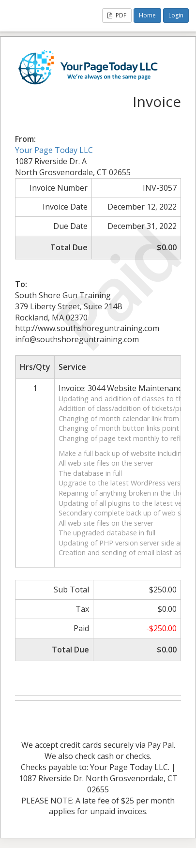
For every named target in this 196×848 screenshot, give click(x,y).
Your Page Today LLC (54, 150)
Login (175, 15)
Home (147, 15)
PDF (116, 15)
